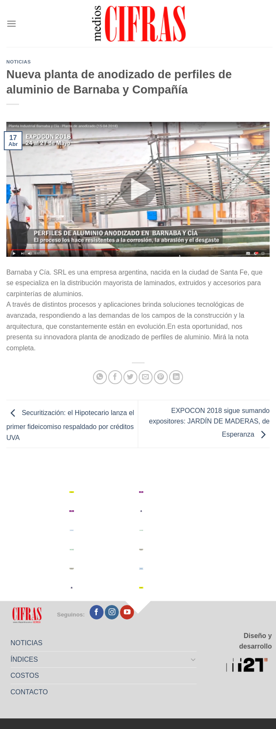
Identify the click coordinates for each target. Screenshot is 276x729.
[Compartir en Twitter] (130, 377)
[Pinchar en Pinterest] (161, 377)
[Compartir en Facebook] (115, 377)
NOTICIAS (27, 642)
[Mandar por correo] (146, 377)
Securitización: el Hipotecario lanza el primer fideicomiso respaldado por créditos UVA (70, 425)
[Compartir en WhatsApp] (100, 377)
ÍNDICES (24, 659)
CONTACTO (29, 692)
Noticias (18, 61)
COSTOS (25, 675)
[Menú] (11, 23)
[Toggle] (193, 659)
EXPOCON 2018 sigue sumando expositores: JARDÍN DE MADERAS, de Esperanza (209, 422)
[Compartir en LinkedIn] (176, 377)
